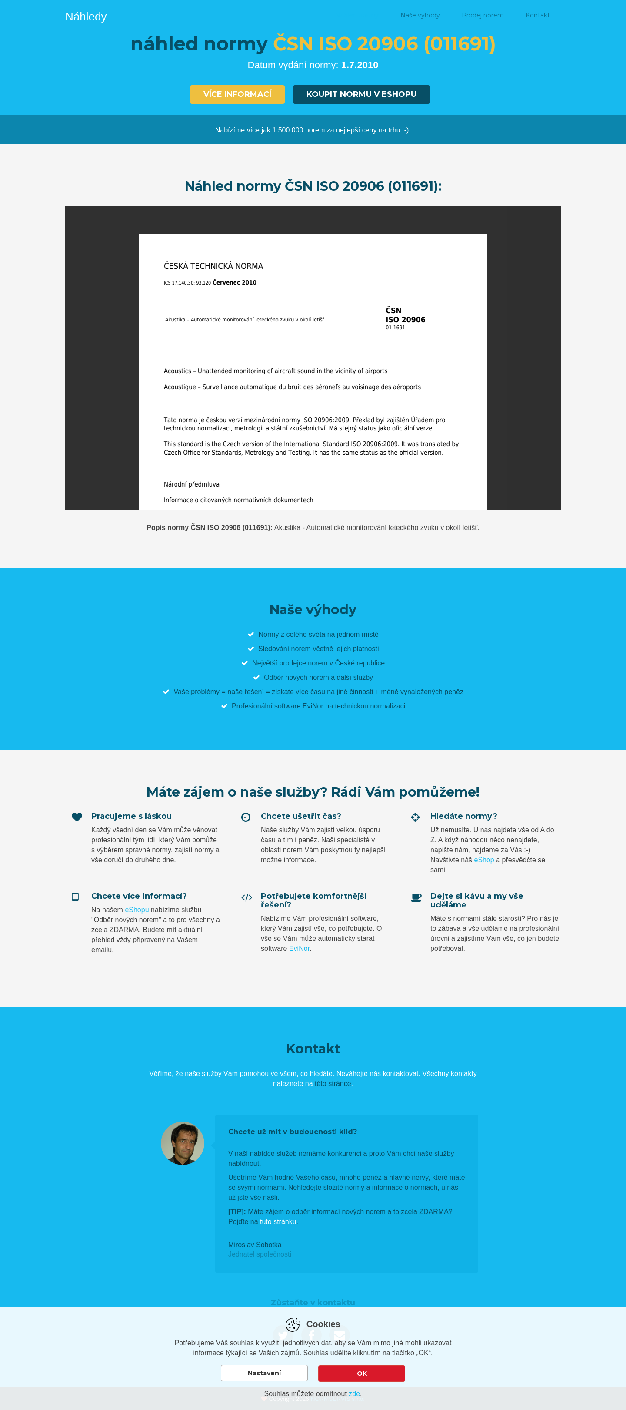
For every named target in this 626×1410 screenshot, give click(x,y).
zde (354, 1393)
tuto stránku (278, 1221)
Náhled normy (357, 15)
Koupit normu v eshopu (361, 94)
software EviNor (298, 705)
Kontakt (538, 15)
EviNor (299, 947)
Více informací (237, 94)
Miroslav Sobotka (255, 1244)
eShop (484, 859)
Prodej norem (483, 15)
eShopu (137, 909)
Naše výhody (420, 15)
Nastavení (264, 1374)
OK (362, 1374)
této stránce (333, 1083)
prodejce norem (303, 662)
